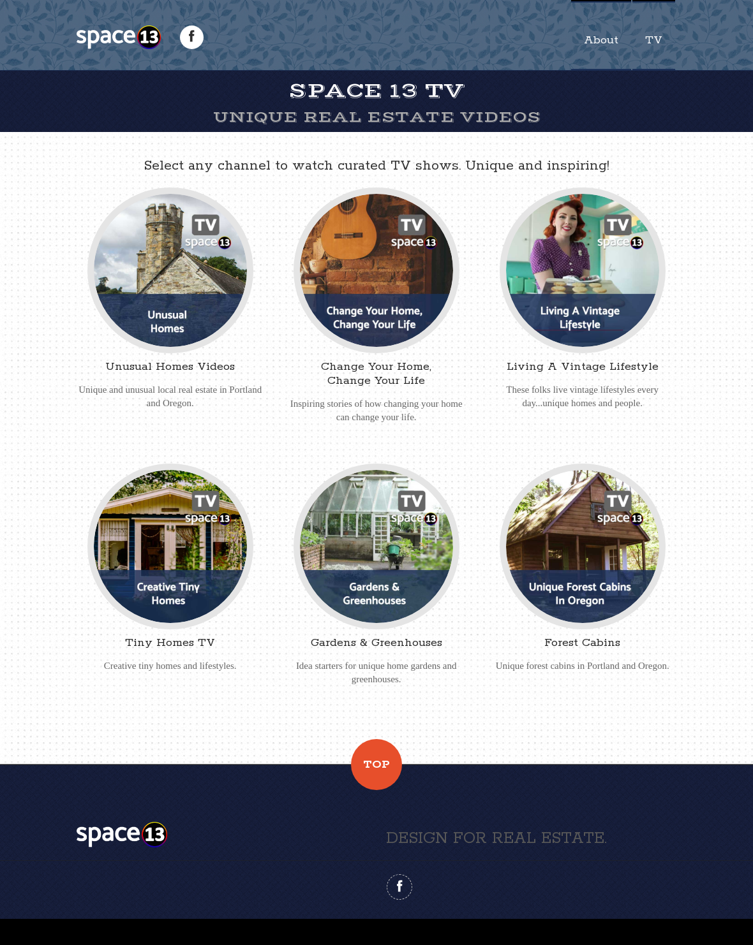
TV (653, 40)
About (601, 40)
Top (376, 765)
